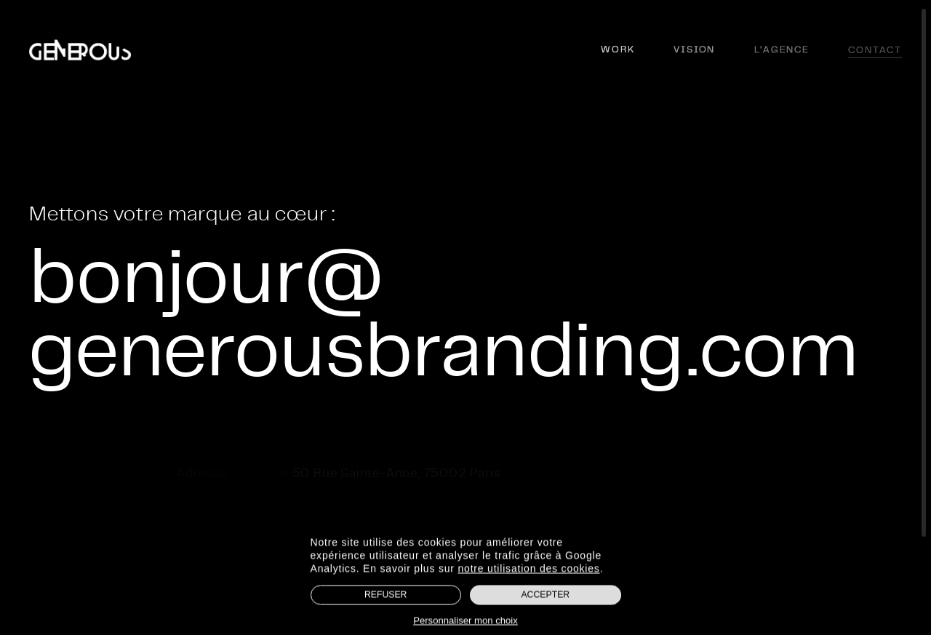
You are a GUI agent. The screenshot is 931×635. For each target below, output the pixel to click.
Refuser (385, 597)
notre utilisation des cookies (528, 571)
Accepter (545, 597)
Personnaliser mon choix (465, 623)
